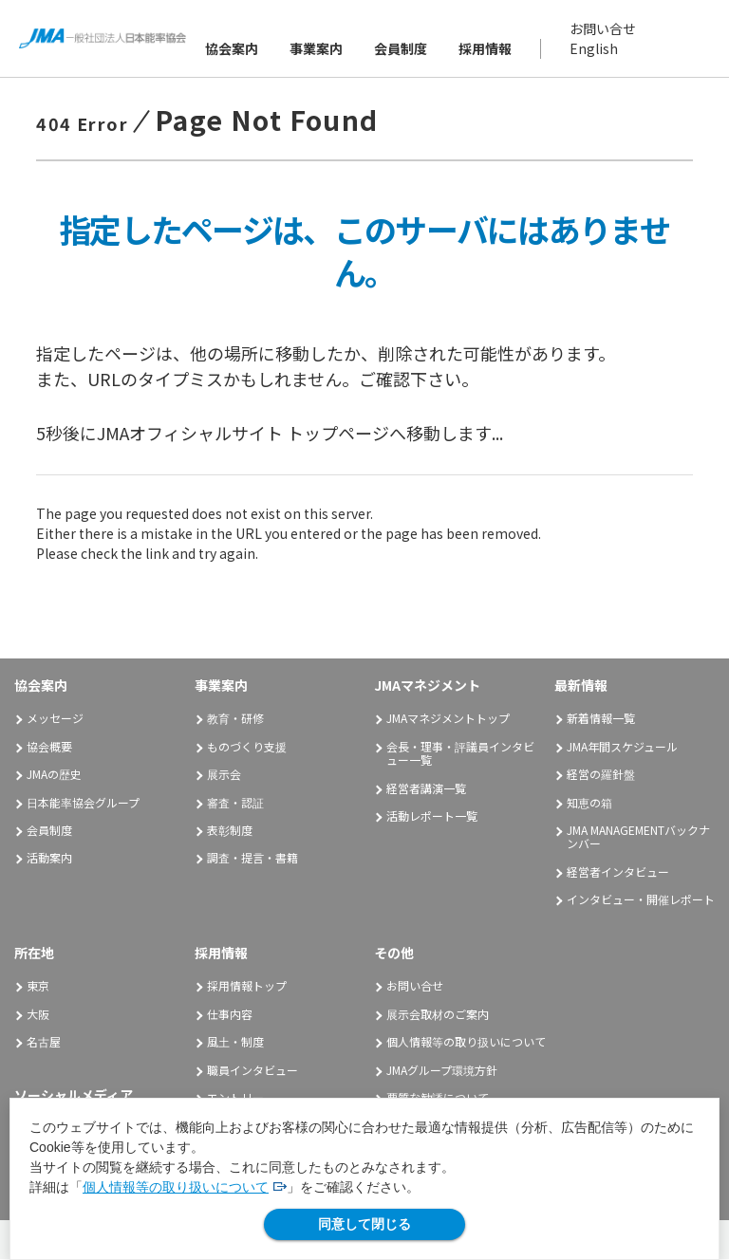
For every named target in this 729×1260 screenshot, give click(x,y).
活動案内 (56, 858)
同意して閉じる (364, 1224)
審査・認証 (235, 802)
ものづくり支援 (247, 747)
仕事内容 (229, 1014)
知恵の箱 (589, 802)
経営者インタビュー (618, 872)
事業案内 (317, 48)
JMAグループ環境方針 (441, 1070)
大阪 (38, 1014)
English (594, 48)
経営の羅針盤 (601, 775)
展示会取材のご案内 (437, 1014)
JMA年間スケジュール (622, 747)
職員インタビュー (252, 1070)
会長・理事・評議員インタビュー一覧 (460, 754)
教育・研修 (235, 719)
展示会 (224, 775)
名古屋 (44, 1042)
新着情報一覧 (601, 719)
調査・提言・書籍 (252, 858)
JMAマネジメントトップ (448, 719)
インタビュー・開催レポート (641, 900)
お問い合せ (603, 28)
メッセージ (55, 719)
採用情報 (486, 48)
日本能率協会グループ (83, 802)
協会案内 (232, 48)
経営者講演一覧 (426, 788)
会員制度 (401, 48)
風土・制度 (235, 1042)
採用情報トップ (247, 986)
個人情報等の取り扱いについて (176, 1187)
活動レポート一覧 (431, 816)
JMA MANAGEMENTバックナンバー (638, 837)
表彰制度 (229, 831)
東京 (38, 986)
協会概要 (49, 747)
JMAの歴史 (54, 775)
